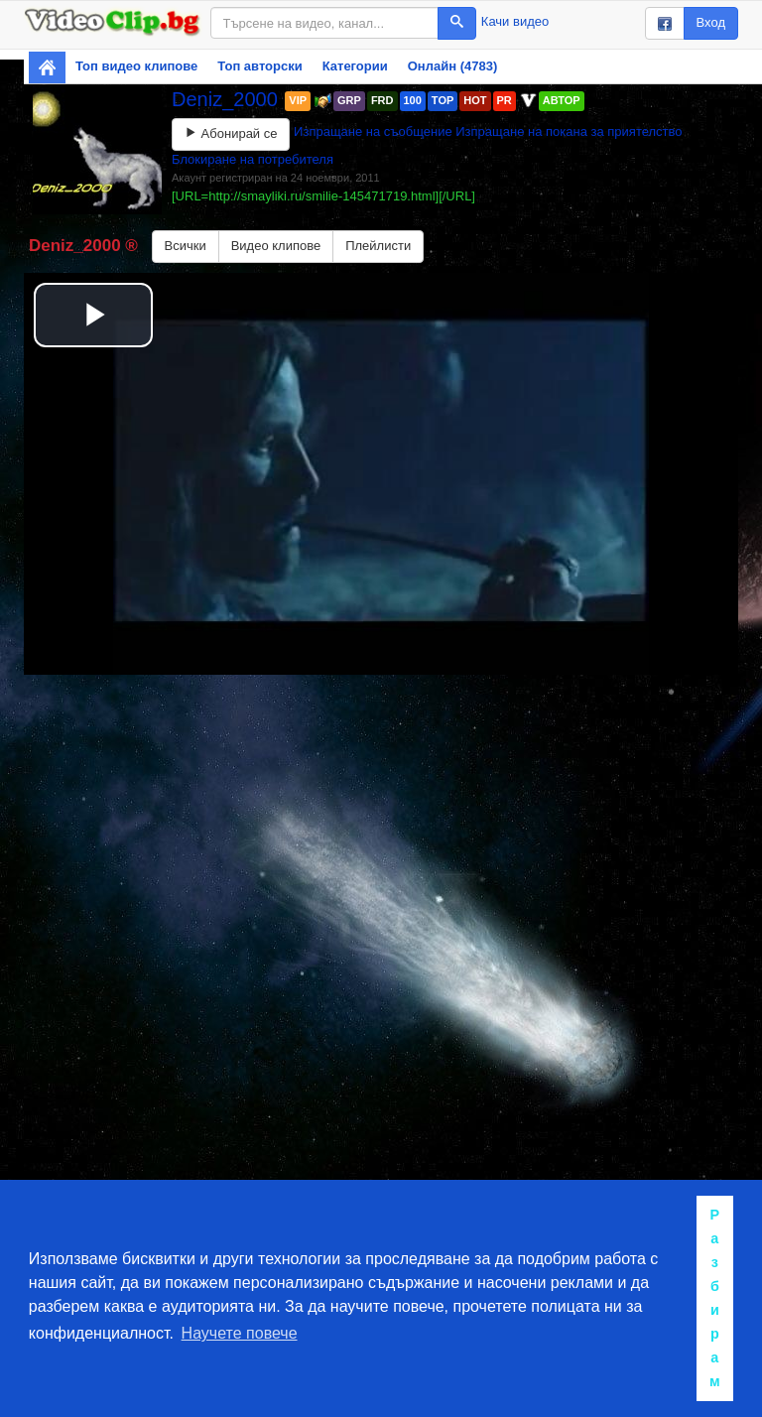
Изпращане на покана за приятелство (568, 131)
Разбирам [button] (714, 1298)
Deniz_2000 (227, 99)
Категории (355, 66)
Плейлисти (378, 245)
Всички (185, 245)
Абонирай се (231, 133)
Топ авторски (259, 66)
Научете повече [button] (240, 1333)
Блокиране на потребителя (252, 159)
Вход (711, 22)
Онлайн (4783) (453, 66)
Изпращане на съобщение (373, 131)
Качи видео (515, 21)
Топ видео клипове (136, 66)
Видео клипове (276, 245)
